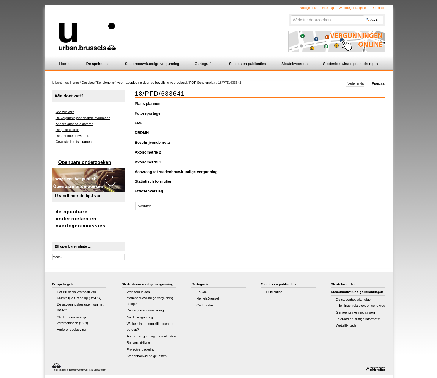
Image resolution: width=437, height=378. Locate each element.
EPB (138, 123)
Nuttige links (308, 8)
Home (64, 63)
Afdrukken (144, 206)
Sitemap (328, 8)
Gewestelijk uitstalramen (74, 141)
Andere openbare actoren (74, 124)
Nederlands (355, 84)
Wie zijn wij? (65, 112)
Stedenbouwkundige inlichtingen (350, 63)
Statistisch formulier (153, 181)
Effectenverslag (149, 191)
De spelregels (97, 63)
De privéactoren (67, 130)
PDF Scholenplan (202, 82)
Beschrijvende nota (152, 142)
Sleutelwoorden (294, 63)
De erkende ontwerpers (73, 135)
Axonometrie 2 (148, 152)
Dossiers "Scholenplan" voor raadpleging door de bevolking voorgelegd (135, 82)
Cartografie (204, 63)
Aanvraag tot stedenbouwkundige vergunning (176, 172)
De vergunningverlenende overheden (83, 118)
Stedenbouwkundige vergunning (152, 63)
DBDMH (142, 132)
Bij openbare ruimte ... (73, 246)
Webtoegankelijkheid (353, 8)
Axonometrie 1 (148, 162)
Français (378, 84)
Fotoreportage (148, 113)
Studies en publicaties (247, 63)
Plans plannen (148, 103)
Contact (378, 8)
